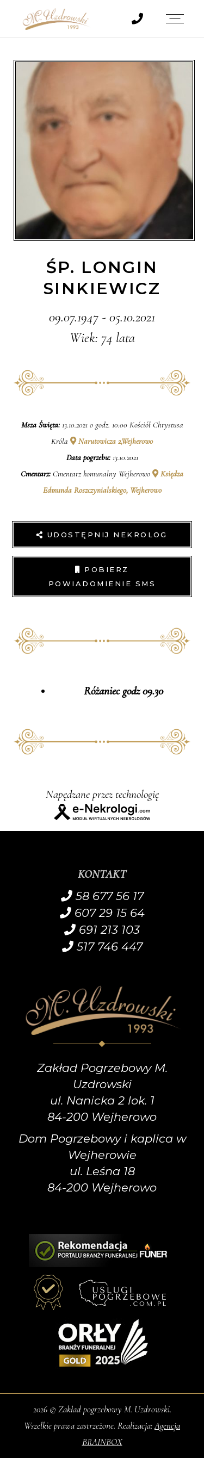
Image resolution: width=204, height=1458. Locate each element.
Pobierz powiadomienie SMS (102, 576)
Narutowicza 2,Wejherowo (111, 441)
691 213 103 (102, 929)
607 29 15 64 (102, 913)
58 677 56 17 (102, 896)
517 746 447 (102, 946)
